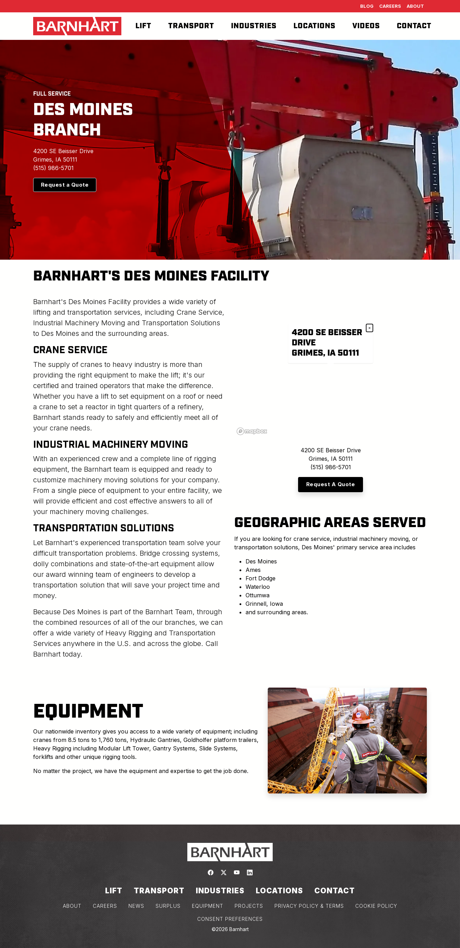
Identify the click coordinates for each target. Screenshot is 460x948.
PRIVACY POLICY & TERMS (309, 906)
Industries (254, 26)
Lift (143, 26)
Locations (314, 26)
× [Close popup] (369, 328)
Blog (367, 6)
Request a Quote (65, 184)
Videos (366, 26)
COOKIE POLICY (376, 906)
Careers (390, 6)
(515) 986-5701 (53, 167)
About (415, 6)
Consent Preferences (230, 919)
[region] (330, 366)
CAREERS (105, 906)
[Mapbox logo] (251, 431)
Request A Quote (330, 484)
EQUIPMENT (207, 906)
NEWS (136, 906)
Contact (414, 26)
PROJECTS (249, 906)
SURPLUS (168, 906)
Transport (191, 26)
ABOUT (72, 906)
